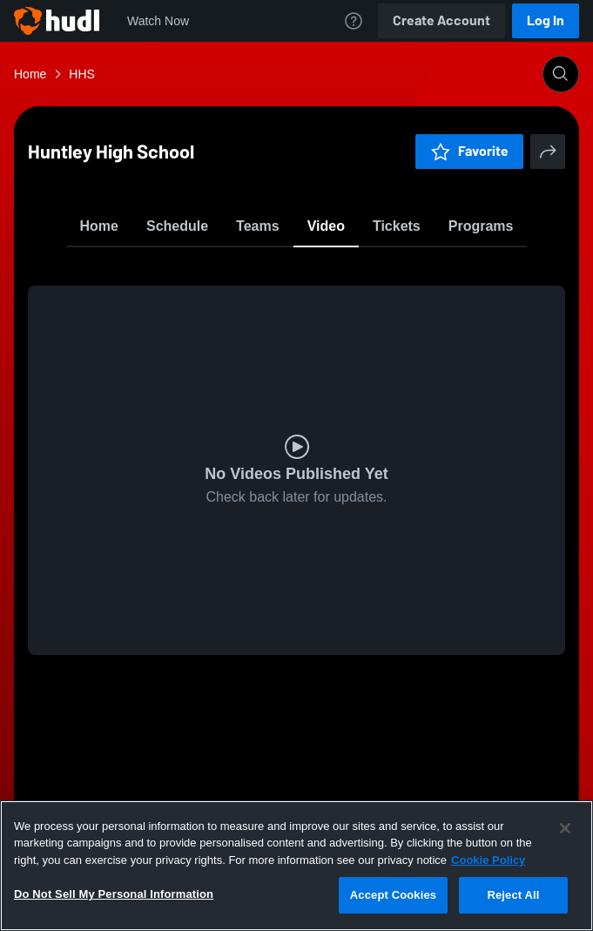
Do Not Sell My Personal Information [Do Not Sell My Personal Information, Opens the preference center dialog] (113, 894)
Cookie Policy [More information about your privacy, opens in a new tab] (488, 860)
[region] (296, 865)
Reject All (513, 894)
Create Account (441, 20)
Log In (545, 20)
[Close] (565, 828)
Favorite (276, 269)
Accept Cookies (393, 894)
